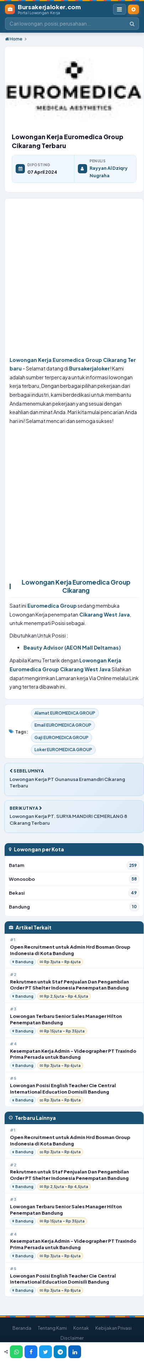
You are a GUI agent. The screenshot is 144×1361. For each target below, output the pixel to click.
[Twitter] (45, 1351)
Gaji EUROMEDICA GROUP (61, 737)
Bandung (74, 906)
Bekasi (74, 893)
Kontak (81, 1328)
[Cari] (132, 23)
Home (13, 39)
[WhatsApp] (16, 1351)
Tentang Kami (52, 1328)
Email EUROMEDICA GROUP (62, 725)
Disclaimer (72, 1338)
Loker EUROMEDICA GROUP (63, 749)
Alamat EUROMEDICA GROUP (64, 713)
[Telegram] (60, 1351)
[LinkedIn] (74, 1351)
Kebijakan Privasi (113, 1328)
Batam (74, 865)
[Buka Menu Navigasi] (119, 9)
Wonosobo (74, 879)
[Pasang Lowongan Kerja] (133, 9)
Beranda (21, 1328)
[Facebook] (31, 1351)
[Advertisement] (69, 279)
